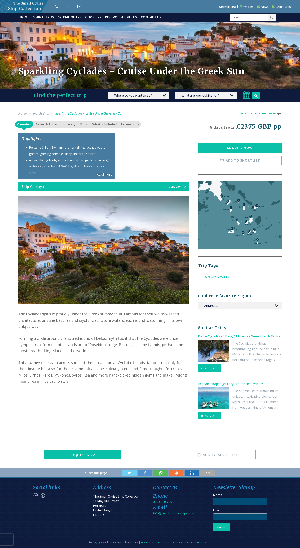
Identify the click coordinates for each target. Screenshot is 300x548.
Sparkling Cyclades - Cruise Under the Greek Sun (89, 113)
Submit (221, 527)
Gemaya (37, 186)
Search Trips (41, 113)
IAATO (208, 542)
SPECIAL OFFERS (69, 17)
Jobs (153, 542)
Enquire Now (240, 148)
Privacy (144, 542)
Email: (217, 510)
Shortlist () (225, 6)
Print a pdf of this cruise (258, 113)
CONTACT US (151, 17)
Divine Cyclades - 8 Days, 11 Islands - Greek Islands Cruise (239, 336)
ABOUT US (129, 17)
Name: (218, 495)
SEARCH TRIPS (43, 17)
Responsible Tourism (190, 542)
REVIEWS (111, 17)
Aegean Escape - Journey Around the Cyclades (231, 384)
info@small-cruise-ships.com (173, 513)
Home (22, 113)
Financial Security (167, 542)
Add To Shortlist (240, 160)
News (263, 6)
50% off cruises (216, 276)
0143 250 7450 (163, 502)
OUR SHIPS (93, 17)
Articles (246, 6)
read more (209, 368)
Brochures (281, 6)
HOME (24, 17)
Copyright (96, 542)
